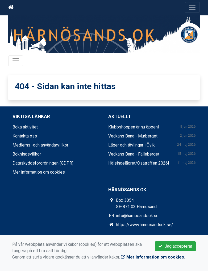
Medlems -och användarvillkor (40, 145)
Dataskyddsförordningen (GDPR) (43, 163)
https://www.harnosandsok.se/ (144, 224)
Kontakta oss (25, 136)
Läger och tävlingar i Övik (131, 145)
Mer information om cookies (39, 172)
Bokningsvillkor (27, 154)
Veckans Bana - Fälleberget (133, 154)
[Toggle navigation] (192, 7)
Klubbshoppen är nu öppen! (133, 127)
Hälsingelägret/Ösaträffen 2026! (138, 163)
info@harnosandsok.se (137, 215)
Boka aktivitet (25, 127)
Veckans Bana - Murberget (132, 136)
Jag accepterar (175, 246)
